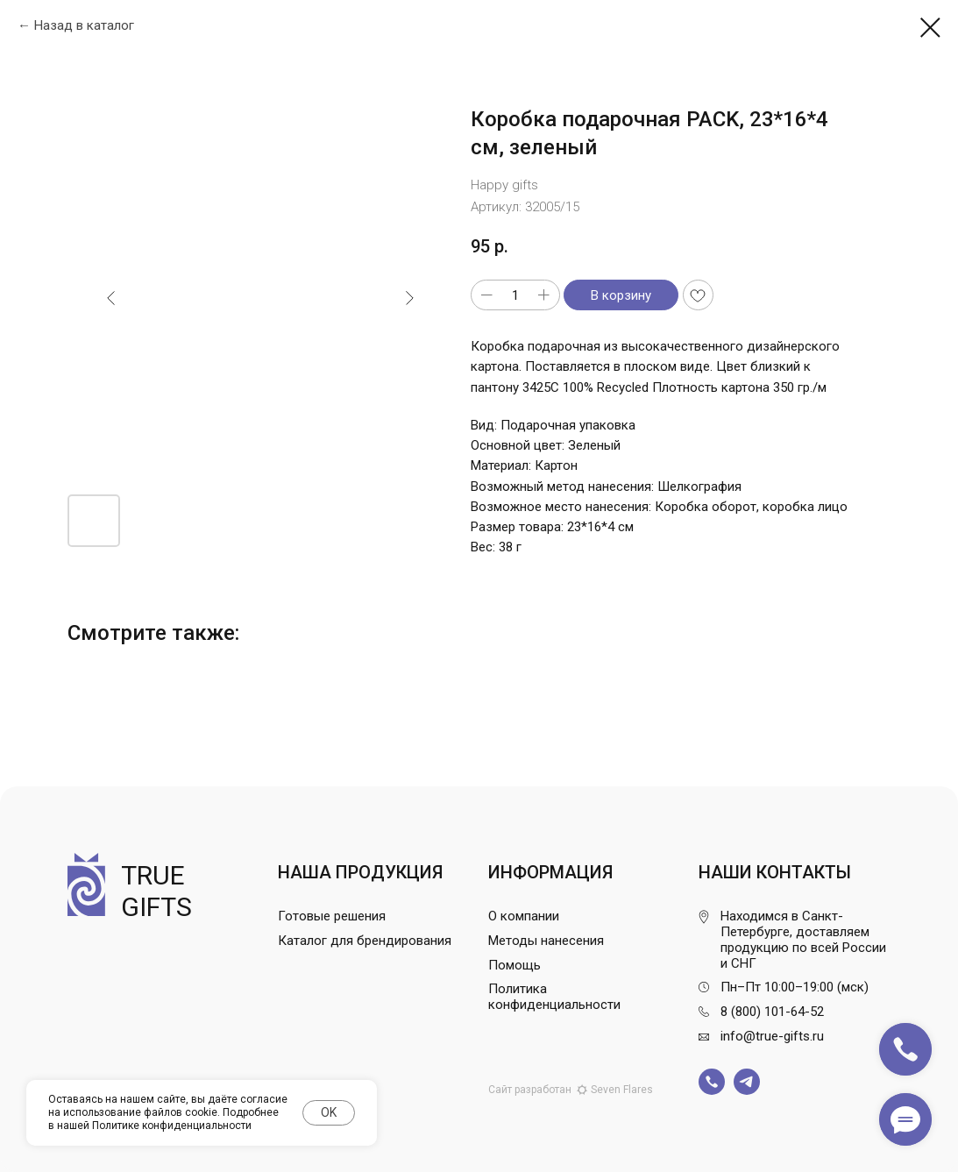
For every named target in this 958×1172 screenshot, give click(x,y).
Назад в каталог (84, 25)
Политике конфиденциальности (172, 1125)
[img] (712, 1082)
